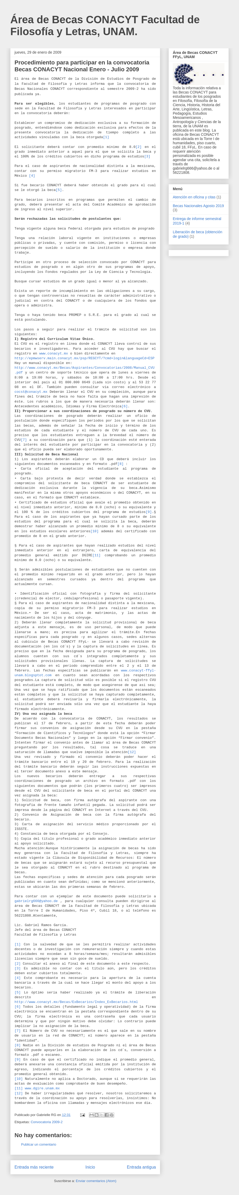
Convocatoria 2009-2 (47, 1122)
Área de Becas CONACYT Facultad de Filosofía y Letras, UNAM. (105, 25)
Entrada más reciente (34, 1167)
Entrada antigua (141, 1167)
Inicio (90, 1167)
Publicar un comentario (38, 1144)
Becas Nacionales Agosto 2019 (198, 206)
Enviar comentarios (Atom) (96, 1181)
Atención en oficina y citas (194, 197)
